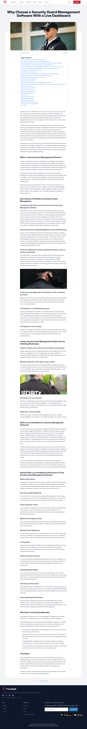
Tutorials (26, 705)
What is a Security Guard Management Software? (33, 59)
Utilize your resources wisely (28, 80)
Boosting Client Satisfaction (27, 93)
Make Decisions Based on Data (28, 91)
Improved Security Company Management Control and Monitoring (37, 64)
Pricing (4, 708)
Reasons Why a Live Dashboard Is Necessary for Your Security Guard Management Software (44, 84)
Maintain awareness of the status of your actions (33, 77)
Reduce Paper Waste (26, 86)
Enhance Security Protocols (27, 96)
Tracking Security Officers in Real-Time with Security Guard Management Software (41, 63)
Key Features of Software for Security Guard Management (35, 61)
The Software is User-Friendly (28, 72)
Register (77, 2)
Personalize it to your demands (28, 79)
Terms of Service (16, 697)
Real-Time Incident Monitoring (28, 87)
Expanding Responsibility (27, 98)
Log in (69, 2)
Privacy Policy (6, 697)
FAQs (25, 711)
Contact (4, 711)
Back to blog (43, 681)
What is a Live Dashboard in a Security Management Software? (36, 82)
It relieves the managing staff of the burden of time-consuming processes (39, 68)
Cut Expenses (24, 94)
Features (4, 705)
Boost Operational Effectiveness (29, 102)
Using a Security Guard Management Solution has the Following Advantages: (40, 73)
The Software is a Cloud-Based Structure (31, 70)
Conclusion (23, 105)
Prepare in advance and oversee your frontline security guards (36, 75)
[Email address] (56, 709)
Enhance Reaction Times (27, 89)
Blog (25, 708)
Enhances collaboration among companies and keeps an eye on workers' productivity (42, 66)
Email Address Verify (29, 714)
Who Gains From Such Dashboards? (30, 103)
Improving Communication (27, 100)
